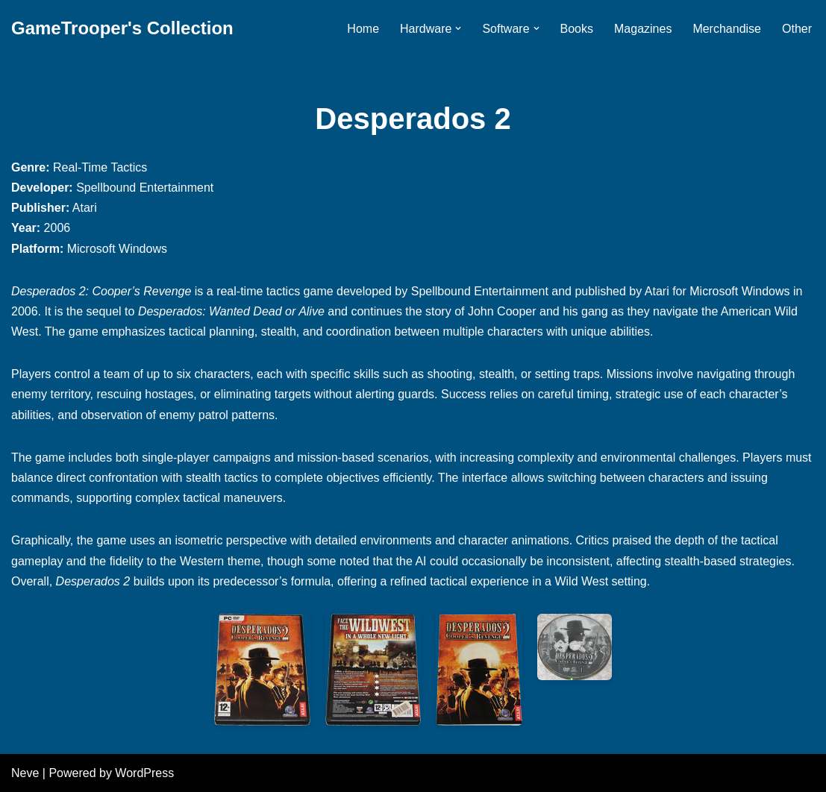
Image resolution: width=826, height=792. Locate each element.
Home (363, 28)
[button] (458, 28)
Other (797, 28)
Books (576, 28)
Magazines (643, 28)
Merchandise (726, 28)
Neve (25, 773)
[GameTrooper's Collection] (122, 28)
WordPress (144, 773)
